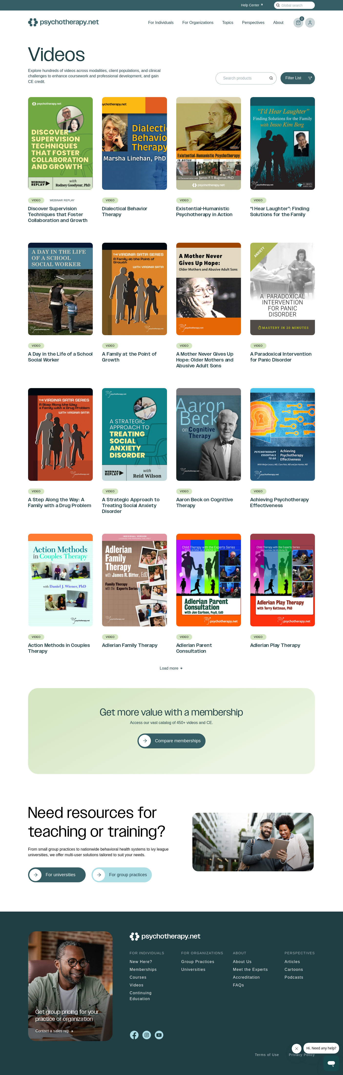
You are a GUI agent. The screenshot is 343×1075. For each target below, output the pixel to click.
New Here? (141, 962)
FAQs (238, 985)
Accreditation (246, 977)
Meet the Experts (250, 969)
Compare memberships (178, 740)
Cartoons (294, 969)
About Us (242, 962)
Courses (138, 977)
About (278, 22)
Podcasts (294, 977)
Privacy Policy (302, 1055)
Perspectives (253, 22)
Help (252, 5)
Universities (193, 969)
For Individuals (161, 22)
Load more (169, 668)
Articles (292, 962)
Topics (227, 22)
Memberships (143, 969)
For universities (60, 874)
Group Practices (198, 962)
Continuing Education (141, 996)
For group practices (128, 874)
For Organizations (197, 22)
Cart (298, 20)
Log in (310, 23)
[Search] (278, 5)
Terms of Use (267, 1055)
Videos (137, 985)
